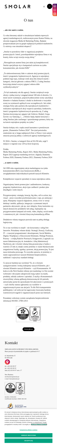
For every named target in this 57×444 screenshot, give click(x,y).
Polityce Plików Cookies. (39, 424)
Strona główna (28, 329)
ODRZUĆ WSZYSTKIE (28, 435)
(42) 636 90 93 (11, 368)
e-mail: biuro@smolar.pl (12, 379)
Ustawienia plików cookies (28, 430)
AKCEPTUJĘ (28, 440)
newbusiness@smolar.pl (12, 377)
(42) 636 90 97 (11, 366)
